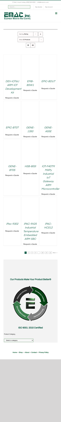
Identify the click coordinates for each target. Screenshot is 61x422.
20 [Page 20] (42, 252)
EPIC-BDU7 (48, 81)
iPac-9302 (12, 224)
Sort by (23, 34)
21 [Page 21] (46, 252)
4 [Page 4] (35, 252)
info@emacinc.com (43, 2)
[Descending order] (40, 34)
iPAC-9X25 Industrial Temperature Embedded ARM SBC (30, 231)
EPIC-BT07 (12, 127)
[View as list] (32, 45)
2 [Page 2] (28, 252)
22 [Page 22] (50, 252)
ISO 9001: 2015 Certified (30, 327)
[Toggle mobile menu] (56, 13)
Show (24, 39)
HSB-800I (30, 166)
